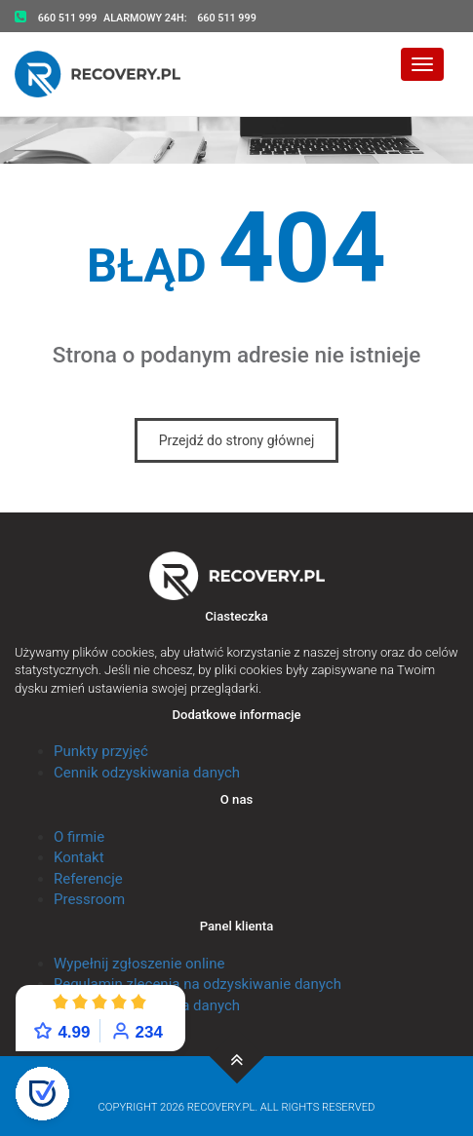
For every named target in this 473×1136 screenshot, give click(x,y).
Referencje (88, 879)
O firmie (79, 837)
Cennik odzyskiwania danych (147, 772)
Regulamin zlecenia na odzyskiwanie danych (197, 984)
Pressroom (89, 899)
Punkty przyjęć (101, 751)
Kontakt (79, 857)
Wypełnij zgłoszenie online (139, 963)
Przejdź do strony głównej (237, 440)
